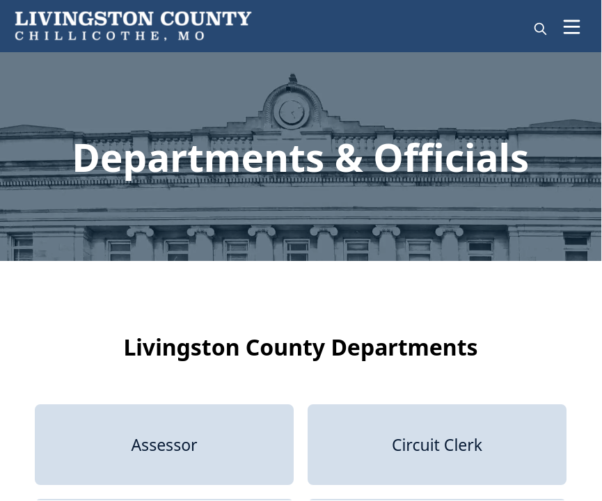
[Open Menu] (571, 26)
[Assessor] (164, 444)
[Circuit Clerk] (437, 444)
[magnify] (540, 29)
